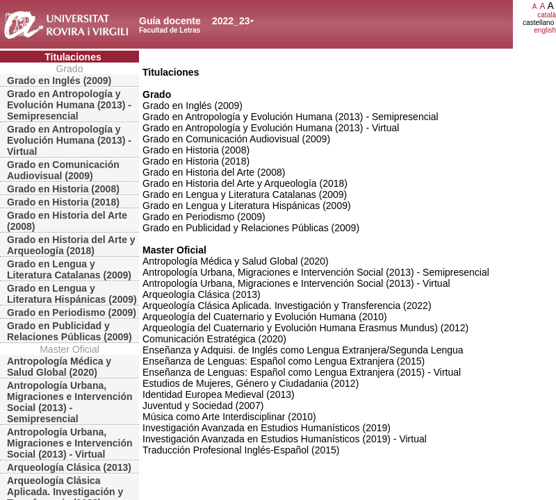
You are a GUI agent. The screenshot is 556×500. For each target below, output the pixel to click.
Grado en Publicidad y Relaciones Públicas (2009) (69, 331)
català (546, 15)
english (545, 30)
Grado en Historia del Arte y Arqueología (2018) (71, 245)
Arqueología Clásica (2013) (69, 467)
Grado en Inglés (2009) (59, 80)
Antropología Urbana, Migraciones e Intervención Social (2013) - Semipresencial (70, 402)
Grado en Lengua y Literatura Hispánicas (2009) (72, 294)
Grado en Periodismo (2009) (71, 312)
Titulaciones (72, 56)
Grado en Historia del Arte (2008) (67, 221)
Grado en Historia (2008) (63, 188)
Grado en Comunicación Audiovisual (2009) (63, 170)
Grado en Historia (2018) (63, 202)
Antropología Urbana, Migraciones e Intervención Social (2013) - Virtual (70, 443)
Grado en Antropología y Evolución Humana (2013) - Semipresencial (69, 105)
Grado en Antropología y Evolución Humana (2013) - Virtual (69, 140)
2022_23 (231, 20)
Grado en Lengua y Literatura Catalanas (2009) (69, 269)
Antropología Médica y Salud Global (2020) (59, 367)
